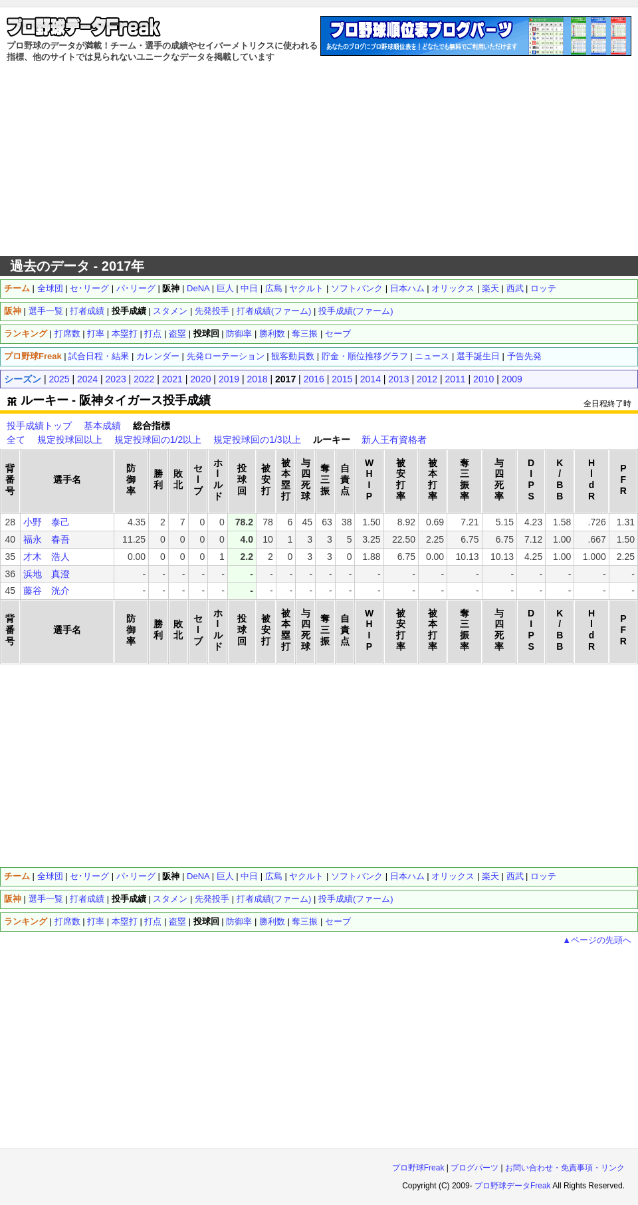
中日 (249, 288)
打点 (152, 333)
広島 (273, 288)
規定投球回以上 (69, 439)
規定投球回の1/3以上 (256, 439)
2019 (229, 379)
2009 (512, 379)
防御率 (239, 333)
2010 (483, 379)
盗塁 (177, 333)
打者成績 (87, 311)
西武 (515, 288)
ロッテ (543, 288)
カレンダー (157, 356)
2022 (144, 379)
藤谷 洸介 (46, 590)
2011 (455, 379)
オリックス (453, 288)
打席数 (67, 333)
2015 (342, 379)
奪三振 (305, 333)
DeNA (198, 288)
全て (16, 439)
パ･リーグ (136, 288)
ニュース (432, 356)
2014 (370, 379)
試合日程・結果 (98, 356)
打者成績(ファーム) (274, 311)
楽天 (490, 288)
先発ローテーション (226, 356)
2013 (398, 379)
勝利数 (272, 333)
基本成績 (102, 425)
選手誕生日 (478, 356)
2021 (172, 379)
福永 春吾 (46, 539)
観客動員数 (292, 356)
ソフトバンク (357, 288)
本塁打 (125, 333)
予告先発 (524, 356)
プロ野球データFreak (513, 1185)
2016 (314, 379)
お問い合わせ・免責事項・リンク (565, 1167)
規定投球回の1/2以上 (157, 439)
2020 (200, 379)
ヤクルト (306, 288)
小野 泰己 (46, 522)
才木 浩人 (46, 556)
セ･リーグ (89, 288)
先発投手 (212, 311)
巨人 (225, 288)
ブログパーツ (474, 1167)
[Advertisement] (319, 160)
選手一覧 (46, 311)
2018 (257, 379)
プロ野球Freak (418, 1167)
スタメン (170, 311)
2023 (116, 379)
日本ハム (407, 288)
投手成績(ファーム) (355, 311)
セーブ (338, 333)
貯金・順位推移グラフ (365, 356)
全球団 (50, 288)
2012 (427, 379)
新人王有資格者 (394, 439)
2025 (59, 379)
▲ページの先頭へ (596, 940)
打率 (95, 333)
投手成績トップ (39, 425)
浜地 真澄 (46, 574)
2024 (87, 379)
